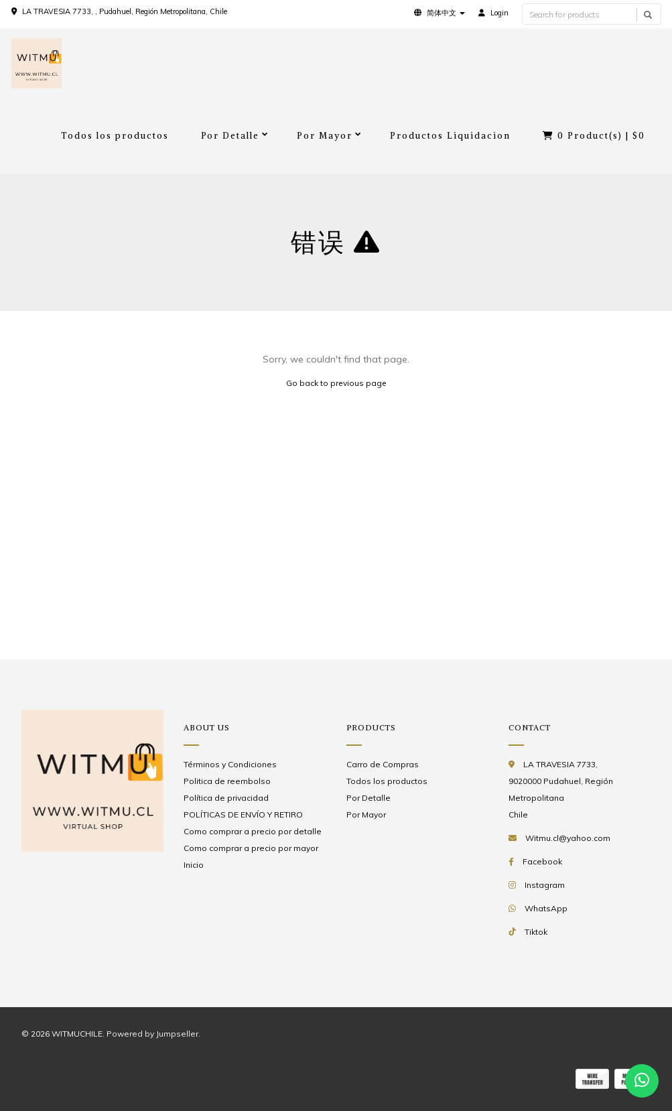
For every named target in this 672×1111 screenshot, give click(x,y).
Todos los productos (115, 135)
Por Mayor (324, 135)
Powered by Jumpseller (152, 1034)
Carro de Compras (382, 764)
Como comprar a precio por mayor (251, 848)
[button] (439, 12)
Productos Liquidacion (450, 135)
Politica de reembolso (227, 781)
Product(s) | (594, 135)
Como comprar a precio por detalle (253, 831)
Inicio (194, 865)
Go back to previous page (336, 383)
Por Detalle (230, 135)
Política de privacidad (226, 798)
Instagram (545, 885)
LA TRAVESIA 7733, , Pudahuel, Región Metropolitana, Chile (124, 11)
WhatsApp (546, 908)
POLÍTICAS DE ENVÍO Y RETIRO (243, 814)
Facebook (542, 861)
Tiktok (536, 932)
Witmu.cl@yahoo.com (567, 838)
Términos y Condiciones (230, 764)
